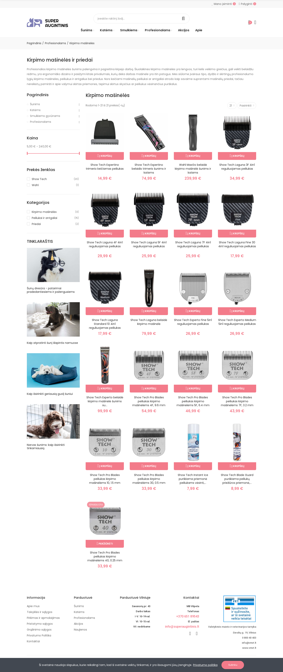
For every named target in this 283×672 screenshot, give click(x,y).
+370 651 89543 (187, 616)
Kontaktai (191, 597)
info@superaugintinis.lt (182, 626)
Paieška (183, 18)
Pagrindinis (38, 94)
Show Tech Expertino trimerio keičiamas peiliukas (105, 167)
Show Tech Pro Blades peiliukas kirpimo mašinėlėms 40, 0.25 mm (104, 556)
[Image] (47, 22)
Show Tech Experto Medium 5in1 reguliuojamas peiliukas (237, 322)
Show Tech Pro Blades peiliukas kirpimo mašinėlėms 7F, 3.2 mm (237, 401)
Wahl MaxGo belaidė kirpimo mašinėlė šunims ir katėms (193, 169)
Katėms (35, 110)
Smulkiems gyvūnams (45, 116)
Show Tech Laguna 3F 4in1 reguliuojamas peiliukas (237, 167)
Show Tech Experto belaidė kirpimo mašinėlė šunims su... (104, 401)
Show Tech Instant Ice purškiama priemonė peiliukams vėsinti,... (193, 479)
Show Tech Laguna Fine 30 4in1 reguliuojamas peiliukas (237, 244)
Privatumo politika (205, 665)
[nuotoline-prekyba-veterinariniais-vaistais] (230, 609)
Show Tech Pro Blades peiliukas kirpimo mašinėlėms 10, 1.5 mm (104, 479)
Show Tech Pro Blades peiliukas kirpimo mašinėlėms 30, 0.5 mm (148, 479)
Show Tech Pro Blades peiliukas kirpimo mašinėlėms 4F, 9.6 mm (148, 401)
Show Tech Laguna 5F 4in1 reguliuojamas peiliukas (149, 244)
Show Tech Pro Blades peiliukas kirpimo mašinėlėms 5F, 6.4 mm (193, 401)
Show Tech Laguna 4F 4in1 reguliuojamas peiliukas (105, 244)
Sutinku (232, 665)
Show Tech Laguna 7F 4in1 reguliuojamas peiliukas (193, 244)
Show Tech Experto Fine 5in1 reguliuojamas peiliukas (193, 322)
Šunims (35, 104)
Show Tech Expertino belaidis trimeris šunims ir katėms (149, 169)
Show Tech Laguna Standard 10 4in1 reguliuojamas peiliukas (105, 324)
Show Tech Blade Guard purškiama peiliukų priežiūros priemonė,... (237, 479)
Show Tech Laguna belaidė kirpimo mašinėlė (149, 322)
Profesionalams (40, 122)
